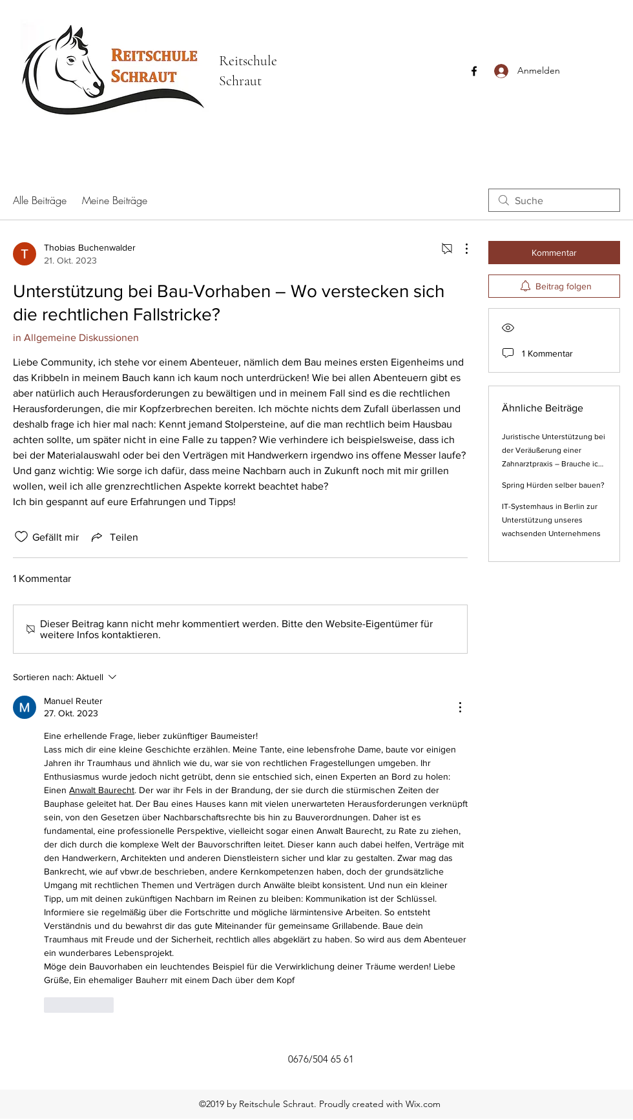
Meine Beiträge (114, 200)
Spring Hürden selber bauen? (553, 485)
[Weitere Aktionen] (460, 248)
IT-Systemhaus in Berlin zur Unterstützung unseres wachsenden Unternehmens (551, 520)
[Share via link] (113, 536)
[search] (554, 200)
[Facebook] (474, 71)
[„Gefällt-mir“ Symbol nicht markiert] (21, 536)
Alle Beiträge (40, 200)
